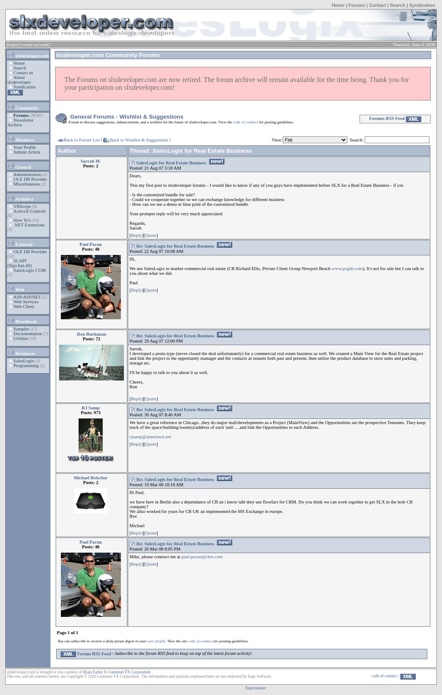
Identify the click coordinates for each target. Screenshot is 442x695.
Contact (377, 5)
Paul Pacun (90, 244)
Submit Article (26, 152)
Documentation (27, 333)
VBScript (22, 206)
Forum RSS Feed (85, 653)
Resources (21, 352)
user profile (157, 641)
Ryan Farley (93, 672)
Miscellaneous (26, 184)
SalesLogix (23, 361)
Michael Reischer (91, 477)
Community (23, 106)
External (19, 243)
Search (397, 5)
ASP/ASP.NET (27, 297)
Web (15, 288)
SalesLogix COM (29, 270)
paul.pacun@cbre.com (202, 556)
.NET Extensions (29, 225)
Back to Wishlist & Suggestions (139, 140)
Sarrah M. (90, 161)
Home (338, 5)
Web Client (23, 306)
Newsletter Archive (20, 122)
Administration (27, 174)
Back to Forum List (82, 140)
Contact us (23, 72)
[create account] (35, 44)
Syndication (422, 5)
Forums (356, 5)
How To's (22, 220)
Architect (20, 197)
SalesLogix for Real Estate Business (171, 162)
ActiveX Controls (29, 211)
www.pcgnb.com (347, 268)
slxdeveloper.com (28, 54)
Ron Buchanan (91, 334)
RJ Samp (91, 408)
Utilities (20, 338)
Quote (150, 235)
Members (20, 138)
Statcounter (255, 688)
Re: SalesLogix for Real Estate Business (175, 246)
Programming (26, 365)
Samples (21, 329)
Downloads (22, 320)
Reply (136, 235)
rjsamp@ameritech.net (150, 436)
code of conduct (245, 122)
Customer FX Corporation (129, 672)
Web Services (25, 301)
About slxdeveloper (19, 80)
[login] (13, 44)
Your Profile (24, 147)
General (19, 166)
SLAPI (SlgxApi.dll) (19, 263)
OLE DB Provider (30, 179)
